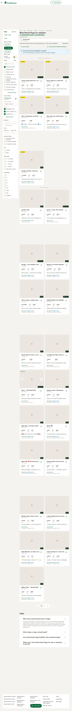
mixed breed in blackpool (21, 701)
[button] (32, 379)
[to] (15, 132)
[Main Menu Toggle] (1, 2)
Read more (65, 43)
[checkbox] (4, 67)
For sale (7, 44)
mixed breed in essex (9, 701)
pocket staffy (46, 699)
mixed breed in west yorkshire (35, 701)
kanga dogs (59, 699)
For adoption (8, 48)
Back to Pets (7, 35)
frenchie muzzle (47, 705)
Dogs (5, 38)
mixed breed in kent (9, 704)
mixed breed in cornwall (21, 697)
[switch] (15, 57)
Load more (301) (12, 92)
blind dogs (58, 701)
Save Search (25, 46)
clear (15, 60)
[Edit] (15, 98)
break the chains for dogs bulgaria (48, 702)
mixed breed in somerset (34, 697)
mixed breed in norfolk (10, 696)
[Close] (67, 51)
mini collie (45, 696)
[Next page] (51, 605)
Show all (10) (9, 117)
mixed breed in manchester (21, 705)
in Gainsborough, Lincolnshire (32, 35)
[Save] (41, 81)
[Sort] (57, 46)
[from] (8, 132)
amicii (57, 696)
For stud (7, 51)
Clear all (14, 31)
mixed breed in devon (9, 699)
